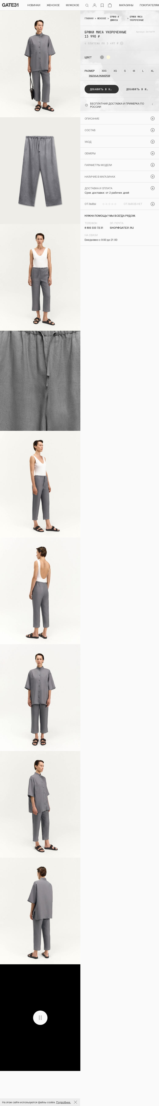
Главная (89, 18)
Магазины (126, 5)
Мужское (72, 5)
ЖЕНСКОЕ (101, 18)
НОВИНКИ (33, 5)
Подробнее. (63, 1102)
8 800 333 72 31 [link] (94, 227)
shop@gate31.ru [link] (122, 227)
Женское (53, 5)
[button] (119, 118)
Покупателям (149, 5)
